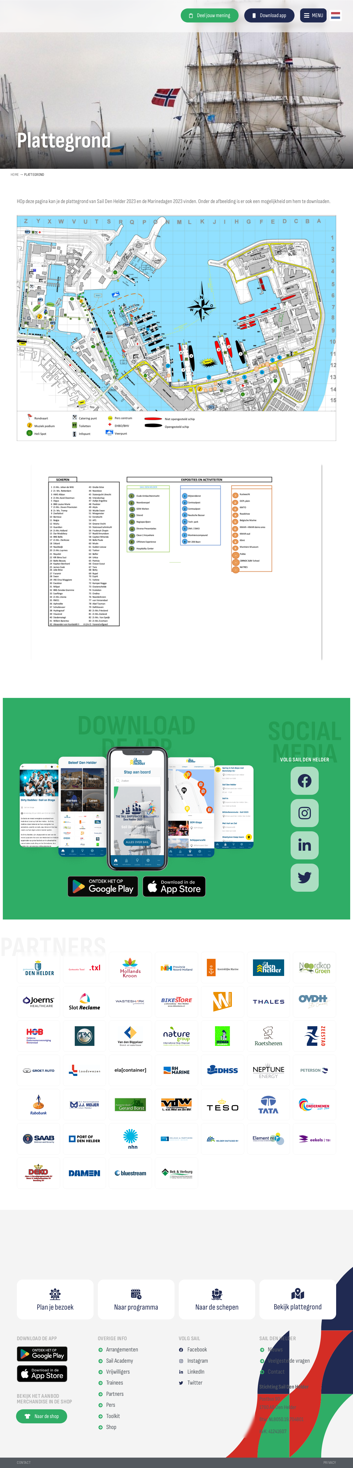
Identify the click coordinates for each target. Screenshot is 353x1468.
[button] (313, 15)
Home (15, 174)
